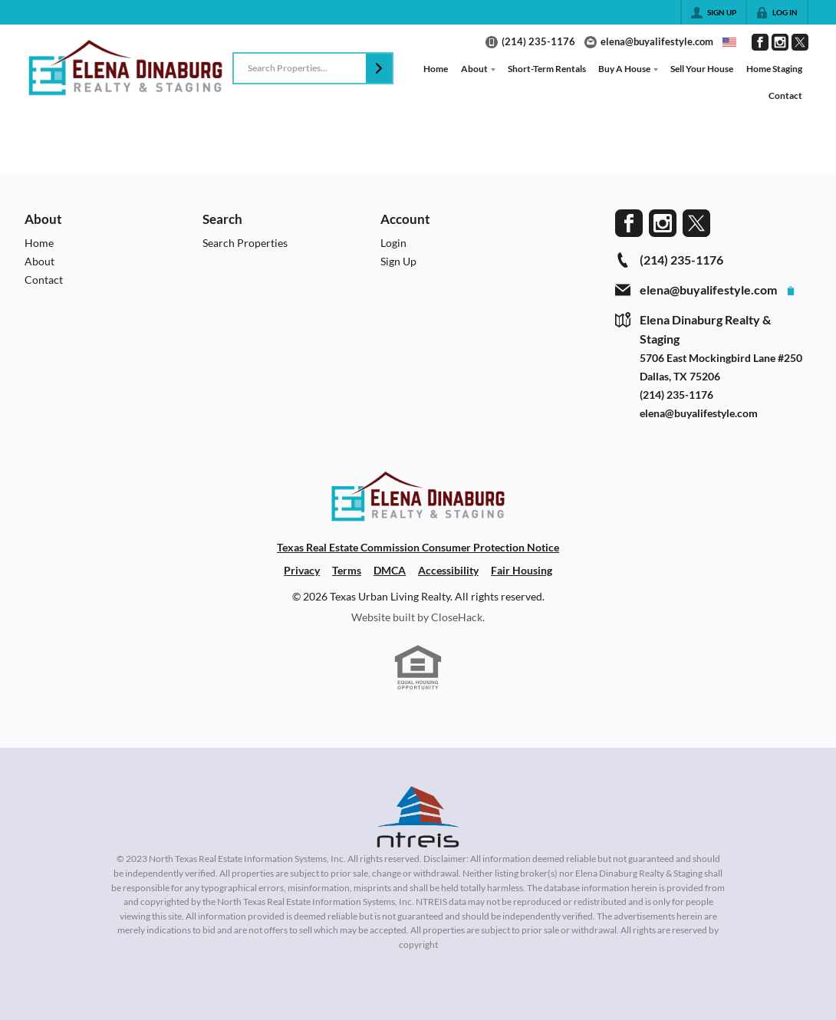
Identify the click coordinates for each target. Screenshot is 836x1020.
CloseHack (456, 617)
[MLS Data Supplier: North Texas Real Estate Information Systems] (418, 817)
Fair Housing (521, 570)
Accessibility (448, 570)
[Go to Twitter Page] (800, 42)
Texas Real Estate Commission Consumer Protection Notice (418, 547)
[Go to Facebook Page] (760, 42)
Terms (346, 570)
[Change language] (729, 42)
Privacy (302, 570)
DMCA (390, 570)
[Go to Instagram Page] (780, 42)
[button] (379, 68)
